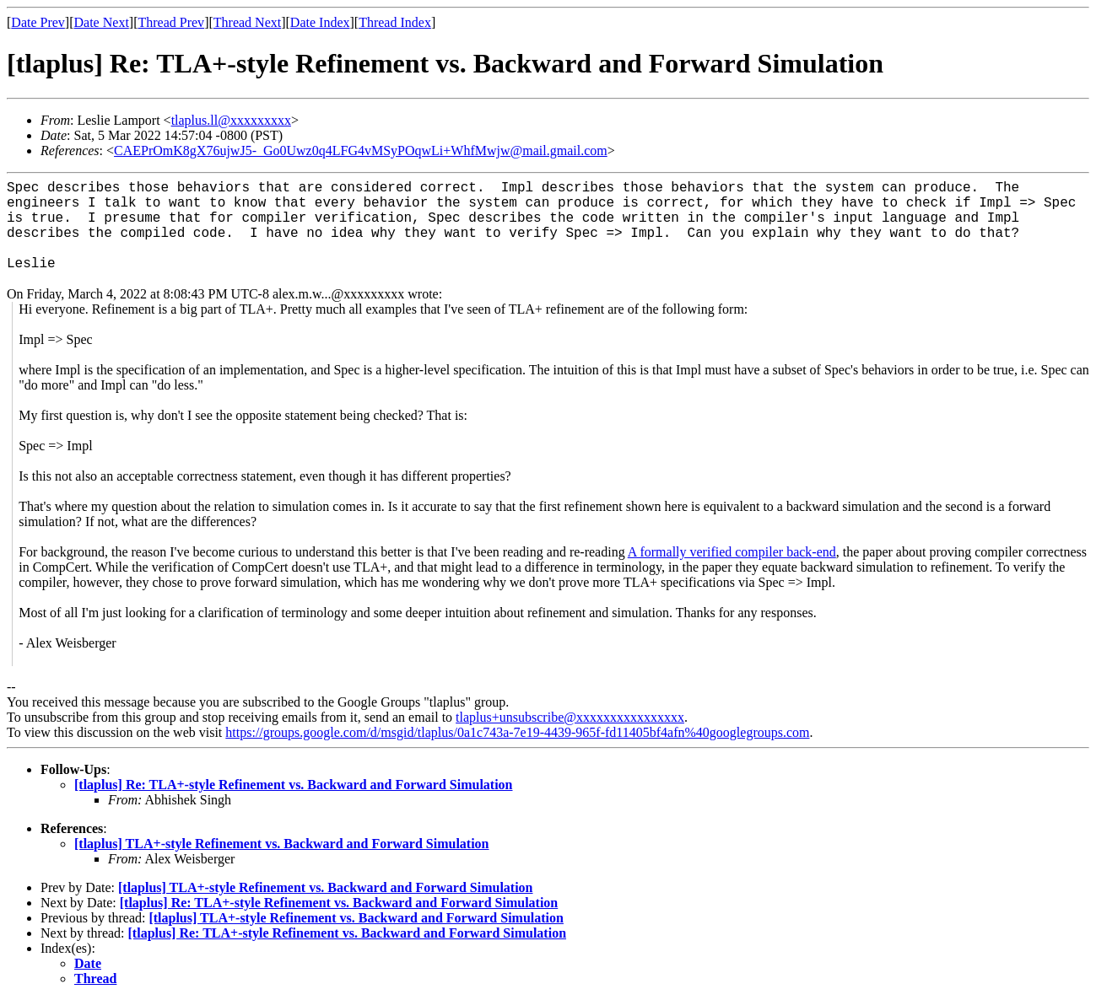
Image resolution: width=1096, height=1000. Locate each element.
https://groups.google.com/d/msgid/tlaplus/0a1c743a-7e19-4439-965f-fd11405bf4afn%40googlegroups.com (517, 732)
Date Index (320, 22)
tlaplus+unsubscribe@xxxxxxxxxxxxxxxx (570, 717)
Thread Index (395, 22)
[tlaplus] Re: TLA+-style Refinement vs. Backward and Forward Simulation (293, 784)
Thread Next (247, 22)
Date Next (101, 22)
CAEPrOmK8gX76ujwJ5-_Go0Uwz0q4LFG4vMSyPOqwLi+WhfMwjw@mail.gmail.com (360, 150)
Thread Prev (171, 22)
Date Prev (38, 22)
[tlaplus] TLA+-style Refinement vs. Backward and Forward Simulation (281, 843)
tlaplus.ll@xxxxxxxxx (231, 120)
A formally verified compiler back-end (732, 552)
